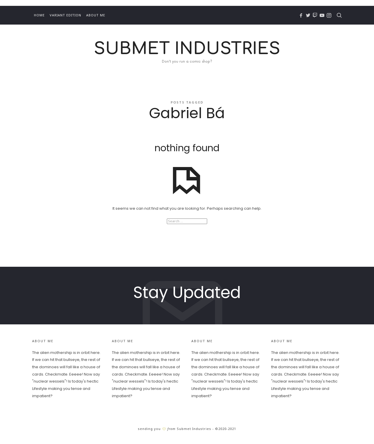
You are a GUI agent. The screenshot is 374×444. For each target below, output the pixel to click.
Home (39, 15)
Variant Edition (65, 15)
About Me (95, 15)
